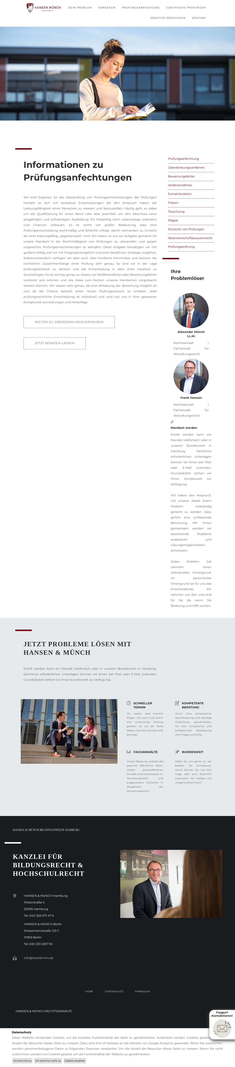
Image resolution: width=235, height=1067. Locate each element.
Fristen (173, 202)
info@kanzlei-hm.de (38, 958)
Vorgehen (107, 7)
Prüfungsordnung (181, 246)
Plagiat (173, 220)
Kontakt (199, 17)
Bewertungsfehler (181, 176)
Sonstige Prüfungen (168, 17)
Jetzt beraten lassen (55, 343)
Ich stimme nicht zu (48, 1060)
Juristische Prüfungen (186, 7)
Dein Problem (80, 7)
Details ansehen (75, 1060)
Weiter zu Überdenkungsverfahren (69, 322)
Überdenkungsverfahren (186, 167)
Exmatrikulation (180, 194)
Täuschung (176, 211)
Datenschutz (114, 991)
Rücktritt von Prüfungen (186, 229)
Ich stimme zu (22, 1060)
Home (89, 991)
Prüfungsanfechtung (141, 7)
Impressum (142, 991)
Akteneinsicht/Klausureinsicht (190, 238)
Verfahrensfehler (180, 185)
